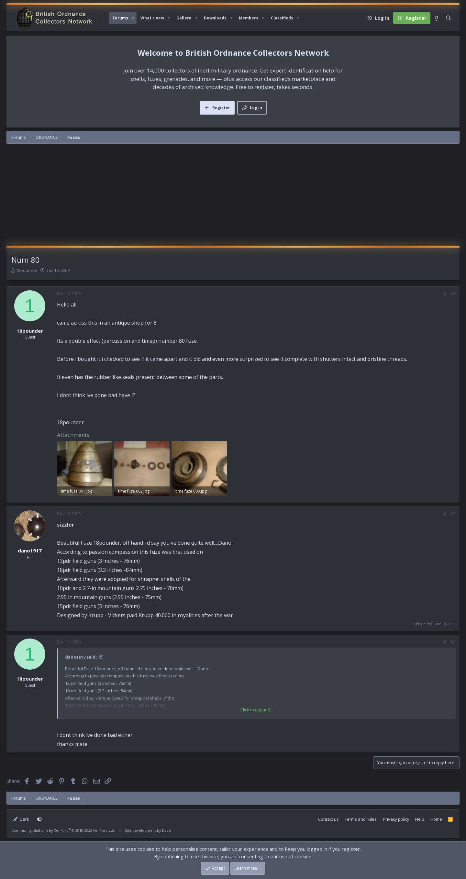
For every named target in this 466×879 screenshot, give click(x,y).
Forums (120, 18)
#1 (453, 293)
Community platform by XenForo (63, 830)
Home (436, 819)
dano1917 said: (81, 657)
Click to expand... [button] (256, 710)
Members (248, 18)
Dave (166, 830)
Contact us (328, 819)
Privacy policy (396, 819)
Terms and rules (361, 819)
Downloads (215, 18)
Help (419, 819)
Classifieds (282, 18)
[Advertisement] (233, 197)
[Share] (444, 294)
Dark (21, 819)
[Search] (448, 18)
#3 (453, 642)
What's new (152, 18)
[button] (133, 18)
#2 (453, 514)
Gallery (183, 18)
